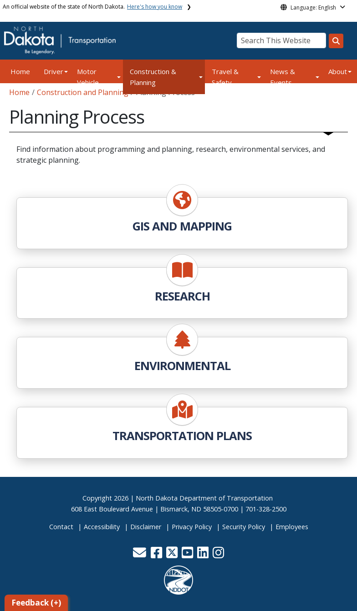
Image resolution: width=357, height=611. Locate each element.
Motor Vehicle (88, 77)
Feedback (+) (36, 602)
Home (20, 71)
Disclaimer (145, 526)
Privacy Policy (192, 526)
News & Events (282, 77)
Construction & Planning (153, 77)
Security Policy (243, 526)
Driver (53, 71)
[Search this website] (336, 41)
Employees (291, 526)
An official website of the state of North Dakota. (92, 6)
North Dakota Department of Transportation (204, 498)
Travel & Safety (225, 77)
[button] (140, 555)
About (337, 71)
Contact (61, 526)
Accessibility (102, 526)
